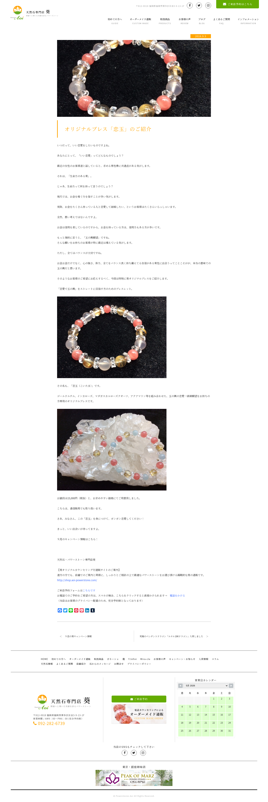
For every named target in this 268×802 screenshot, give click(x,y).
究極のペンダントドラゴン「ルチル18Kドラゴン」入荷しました (175, 636)
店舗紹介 (81, 663)
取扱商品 (163, 21)
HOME (44, 659)
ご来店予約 (139, 699)
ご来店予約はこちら (236, 4)
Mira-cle (145, 659)
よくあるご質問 (219, 21)
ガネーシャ (113, 659)
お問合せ (119, 663)
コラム (215, 659)
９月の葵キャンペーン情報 (74, 636)
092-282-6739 (49, 723)
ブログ (200, 21)
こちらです (89, 590)
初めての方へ (113, 21)
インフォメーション (246, 21)
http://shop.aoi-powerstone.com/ (77, 580)
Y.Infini (132, 659)
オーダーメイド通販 (138, 21)
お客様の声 (183, 21)
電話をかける (177, 595)
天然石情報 (47, 663)
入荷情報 (203, 659)
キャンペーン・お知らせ (182, 659)
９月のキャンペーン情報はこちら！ (77, 539)
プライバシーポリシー (139, 663)
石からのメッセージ (100, 663)
